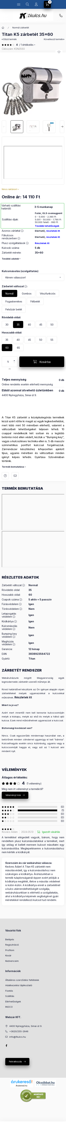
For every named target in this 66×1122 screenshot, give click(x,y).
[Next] (62, 126)
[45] (41, 324)
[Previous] (4, 126)
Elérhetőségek (13, 1001)
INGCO (9, 1006)
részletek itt (53, 230)
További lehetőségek (47, 225)
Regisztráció (12, 944)
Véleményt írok (13, 795)
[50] (52, 324)
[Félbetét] (35, 301)
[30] (7, 324)
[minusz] (14, 364)
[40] (29, 324)
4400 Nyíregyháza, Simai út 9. (25, 1026)
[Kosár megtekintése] (47, 4)
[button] (33, 85)
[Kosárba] (41, 361)
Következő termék (53, 39)
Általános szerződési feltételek (22, 980)
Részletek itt (42, 243)
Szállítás (9, 996)
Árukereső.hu (21, 1086)
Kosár (8, 955)
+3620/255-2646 (18, 1031)
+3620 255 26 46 (61, 15)
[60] (7, 347)
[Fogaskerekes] (14, 301)
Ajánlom (15, 475)
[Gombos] (26, 293)
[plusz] (14, 359)
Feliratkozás (15, 1061)
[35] (18, 324)
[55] (52, 339)
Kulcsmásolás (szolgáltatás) (20, 271)
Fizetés (9, 990)
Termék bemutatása (13, 466)
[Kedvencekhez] (58, 52)
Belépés (9, 939)
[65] (18, 347)
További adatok (10, 258)
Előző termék (10, 39)
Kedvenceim (12, 960)
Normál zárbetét (20, 27)
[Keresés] (27, 4)
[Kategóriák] (18, 4)
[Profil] (36, 4)
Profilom (9, 950)
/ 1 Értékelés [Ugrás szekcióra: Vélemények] (26, 45)
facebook (6, 1045)
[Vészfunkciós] (47, 293)
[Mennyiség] (8, 362)
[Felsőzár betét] (14, 309)
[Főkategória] (3, 27)
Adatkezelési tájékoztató (18, 985)
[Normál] (9, 293)
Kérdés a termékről (5, 475)
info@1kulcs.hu (17, 1036)
